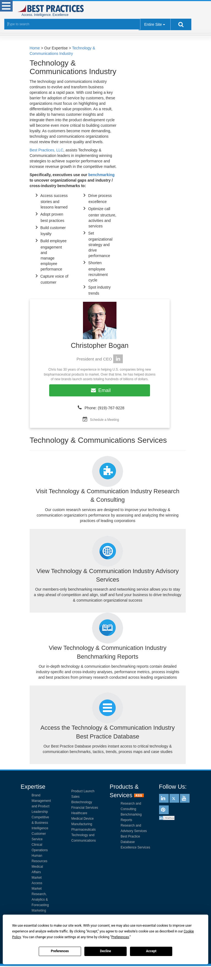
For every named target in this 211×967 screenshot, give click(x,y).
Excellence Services (135, 847)
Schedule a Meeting (104, 420)
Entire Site (153, 24)
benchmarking (101, 175)
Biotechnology (81, 802)
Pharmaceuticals (83, 829)
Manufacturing (81, 824)
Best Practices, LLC (46, 150)
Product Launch (83, 791)
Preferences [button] (120, 937)
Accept (151, 951)
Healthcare (79, 813)
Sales (75, 797)
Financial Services (84, 808)
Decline (105, 951)
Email (100, 390)
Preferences (60, 951)
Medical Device (82, 819)
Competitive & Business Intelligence (40, 822)
